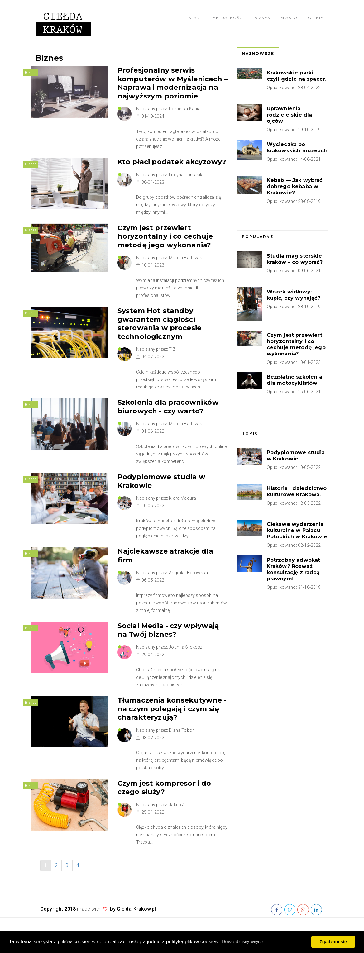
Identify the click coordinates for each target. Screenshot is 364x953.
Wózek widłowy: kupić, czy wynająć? (293, 295)
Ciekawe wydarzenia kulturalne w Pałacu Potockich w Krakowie (297, 530)
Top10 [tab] (250, 433)
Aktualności (228, 17)
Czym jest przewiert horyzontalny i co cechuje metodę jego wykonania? (165, 236)
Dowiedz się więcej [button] (243, 941)
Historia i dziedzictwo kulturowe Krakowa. (297, 491)
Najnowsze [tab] (258, 53)
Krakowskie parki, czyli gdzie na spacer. (297, 76)
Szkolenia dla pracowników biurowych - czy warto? (168, 406)
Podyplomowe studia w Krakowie (296, 456)
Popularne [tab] (257, 236)
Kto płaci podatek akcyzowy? (171, 162)
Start (195, 17)
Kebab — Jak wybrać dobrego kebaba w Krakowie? (295, 186)
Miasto (288, 17)
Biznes (262, 17)
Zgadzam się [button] (333, 941)
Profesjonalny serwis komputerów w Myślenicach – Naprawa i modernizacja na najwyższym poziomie (172, 83)
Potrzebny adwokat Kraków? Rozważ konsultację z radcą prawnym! (293, 569)
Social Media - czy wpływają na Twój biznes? (168, 630)
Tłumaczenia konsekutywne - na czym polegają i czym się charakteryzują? (172, 709)
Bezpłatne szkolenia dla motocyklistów (294, 380)
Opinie (315, 17)
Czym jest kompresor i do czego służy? (164, 787)
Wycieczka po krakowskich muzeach (297, 147)
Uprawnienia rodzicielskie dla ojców (289, 115)
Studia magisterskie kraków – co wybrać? (295, 259)
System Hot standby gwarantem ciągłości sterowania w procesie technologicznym (159, 324)
